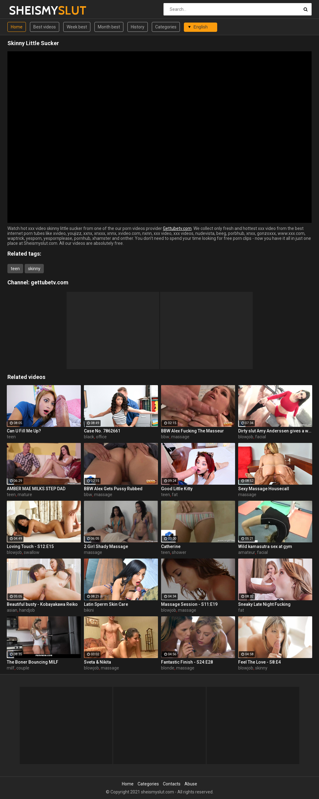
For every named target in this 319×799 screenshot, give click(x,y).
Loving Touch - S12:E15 (30, 546)
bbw (165, 436)
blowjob (245, 436)
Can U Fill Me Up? (24, 430)
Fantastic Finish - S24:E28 (187, 662)
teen (15, 268)
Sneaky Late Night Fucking (264, 604)
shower (179, 552)
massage (180, 436)
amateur (246, 552)
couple (22, 667)
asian (12, 610)
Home (17, 26)
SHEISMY (25, 10)
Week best (77, 26)
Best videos (44, 26)
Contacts (171, 783)
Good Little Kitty (177, 488)
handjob (27, 610)
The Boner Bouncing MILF (32, 662)
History (137, 26)
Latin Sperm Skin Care (106, 604)
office (101, 436)
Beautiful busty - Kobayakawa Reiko (42, 604)
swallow (31, 552)
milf (10, 667)
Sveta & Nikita (97, 662)
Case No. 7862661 (102, 430)
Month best (109, 26)
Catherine (170, 546)
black (89, 436)
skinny (34, 268)
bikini (89, 610)
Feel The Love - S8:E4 (259, 662)
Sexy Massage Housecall (263, 488)
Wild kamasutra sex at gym (265, 546)
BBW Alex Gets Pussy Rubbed (113, 488)
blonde (167, 667)
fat (175, 494)
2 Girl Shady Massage (106, 546)
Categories (165, 26)
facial (260, 436)
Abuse (190, 783)
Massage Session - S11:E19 (189, 604)
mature (25, 494)
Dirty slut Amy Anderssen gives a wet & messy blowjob (275, 430)
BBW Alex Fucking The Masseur (192, 430)
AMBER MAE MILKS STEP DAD (36, 488)
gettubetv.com (49, 282)
